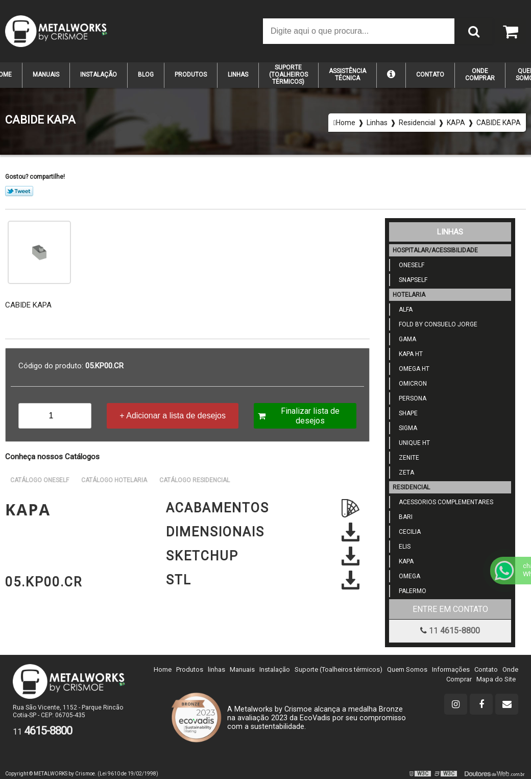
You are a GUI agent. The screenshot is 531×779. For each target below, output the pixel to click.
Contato (430, 74)
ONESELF (408, 265)
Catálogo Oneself (39, 480)
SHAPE (405, 413)
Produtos (191, 74)
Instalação (98, 74)
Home (163, 669)
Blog (146, 74)
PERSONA (409, 398)
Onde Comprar (480, 74)
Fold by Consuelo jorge (435, 324)
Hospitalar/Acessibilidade (435, 250)
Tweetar (19, 191)
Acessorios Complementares (443, 502)
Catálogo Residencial (194, 480)
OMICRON (410, 383)
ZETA (403, 472)
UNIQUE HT (411, 442)
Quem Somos (407, 669)
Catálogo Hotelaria (114, 480)
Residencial (411, 487)
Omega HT (411, 368)
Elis (402, 546)
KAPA (403, 561)
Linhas (238, 74)
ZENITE (406, 457)
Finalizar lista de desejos (299, 416)
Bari (403, 517)
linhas (216, 669)
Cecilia (407, 531)
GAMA (404, 339)
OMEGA (406, 576)
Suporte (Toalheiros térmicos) (338, 669)
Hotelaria (409, 294)
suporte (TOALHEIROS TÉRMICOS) (288, 74)
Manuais (46, 74)
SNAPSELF (410, 280)
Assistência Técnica (347, 74)
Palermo (409, 591)
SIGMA (405, 428)
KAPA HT (408, 354)
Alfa (403, 309)
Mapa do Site (496, 679)
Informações (451, 669)
